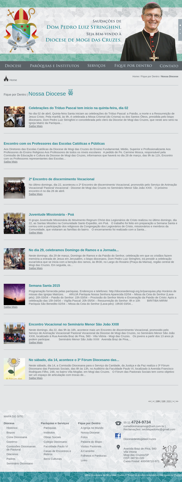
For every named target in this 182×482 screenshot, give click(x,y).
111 (169, 401)
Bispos (10, 432)
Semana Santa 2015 (44, 285)
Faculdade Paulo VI (56, 446)
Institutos (49, 432)
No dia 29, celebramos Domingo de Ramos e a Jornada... (74, 250)
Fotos (84, 437)
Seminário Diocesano (19, 463)
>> (177, 401)
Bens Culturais (53, 458)
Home (13, 79)
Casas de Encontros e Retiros (57, 452)
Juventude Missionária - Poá (51, 214)
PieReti (178, 475)
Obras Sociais (52, 437)
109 (158, 401)
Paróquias (50, 427)
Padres (10, 458)
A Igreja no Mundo (92, 427)
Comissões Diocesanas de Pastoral (21, 448)
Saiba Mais (36, 126)
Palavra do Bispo (91, 441)
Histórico (11, 427)
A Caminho (87, 451)
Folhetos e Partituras (93, 455)
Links (84, 460)
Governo (11, 441)
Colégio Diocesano (55, 441)
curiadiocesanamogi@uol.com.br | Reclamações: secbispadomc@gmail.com (149, 428)
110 (163, 401)
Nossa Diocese (90, 432)
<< (149, 401)
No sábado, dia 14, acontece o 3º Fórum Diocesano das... (74, 360)
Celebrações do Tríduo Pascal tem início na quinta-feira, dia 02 (78, 108)
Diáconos (12, 454)
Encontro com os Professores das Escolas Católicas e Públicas (54, 143)
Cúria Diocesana (16, 437)
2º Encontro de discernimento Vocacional (61, 179)
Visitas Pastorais (91, 446)
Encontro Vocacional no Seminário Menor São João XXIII (74, 324)
